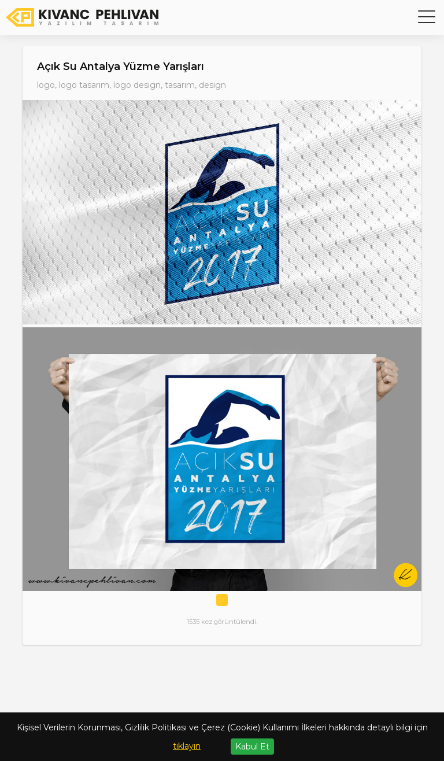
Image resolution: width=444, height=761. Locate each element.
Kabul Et (252, 746)
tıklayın (187, 746)
